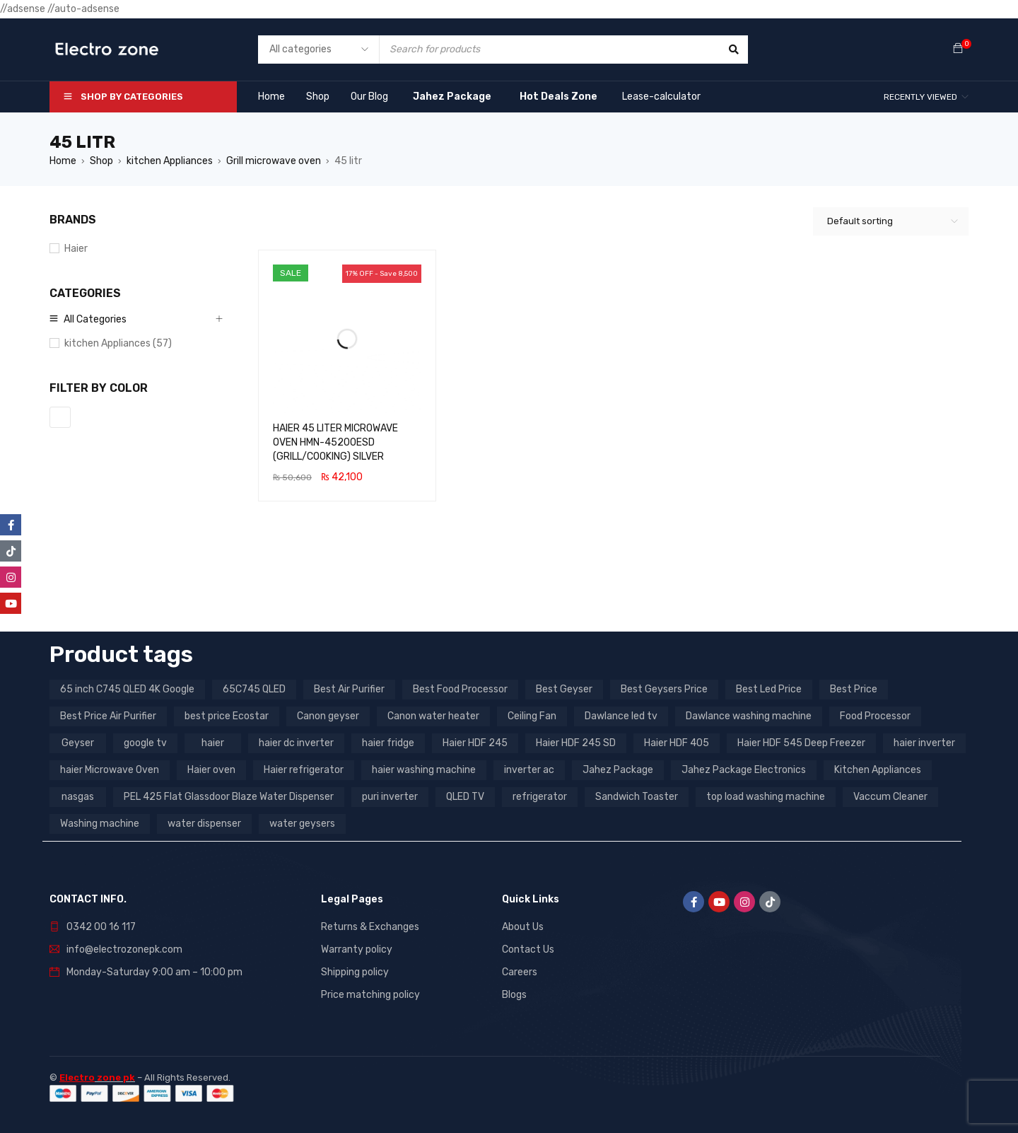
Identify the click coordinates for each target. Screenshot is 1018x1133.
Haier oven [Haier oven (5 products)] (211, 770)
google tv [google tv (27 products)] (145, 743)
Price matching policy (370, 995)
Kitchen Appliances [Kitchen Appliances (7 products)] (877, 770)
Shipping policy (355, 972)
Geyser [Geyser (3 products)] (78, 743)
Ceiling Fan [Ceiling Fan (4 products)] (532, 716)
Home (62, 161)
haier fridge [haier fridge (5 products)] (388, 743)
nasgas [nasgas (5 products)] (78, 797)
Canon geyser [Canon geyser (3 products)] (328, 716)
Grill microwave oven (273, 161)
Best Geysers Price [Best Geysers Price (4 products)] (664, 689)
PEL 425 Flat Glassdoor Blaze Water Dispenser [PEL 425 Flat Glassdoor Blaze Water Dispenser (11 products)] (229, 797)
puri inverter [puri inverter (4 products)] (390, 797)
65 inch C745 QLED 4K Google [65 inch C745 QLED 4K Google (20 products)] (127, 689)
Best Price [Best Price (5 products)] (853, 689)
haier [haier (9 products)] (212, 743)
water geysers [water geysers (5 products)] (302, 824)
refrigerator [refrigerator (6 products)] (540, 797)
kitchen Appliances (170, 161)
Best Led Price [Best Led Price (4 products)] (769, 689)
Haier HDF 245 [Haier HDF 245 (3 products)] (475, 743)
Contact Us (528, 949)
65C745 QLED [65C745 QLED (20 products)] (254, 689)
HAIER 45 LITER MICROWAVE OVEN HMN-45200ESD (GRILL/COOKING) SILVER (335, 442)
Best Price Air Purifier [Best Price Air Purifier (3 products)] (108, 716)
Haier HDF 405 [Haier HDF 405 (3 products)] (676, 743)
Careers (519, 972)
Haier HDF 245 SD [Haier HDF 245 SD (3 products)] (576, 743)
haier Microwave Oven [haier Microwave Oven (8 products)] (109, 770)
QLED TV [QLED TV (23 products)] (465, 797)
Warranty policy (356, 949)
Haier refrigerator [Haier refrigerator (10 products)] (304, 770)
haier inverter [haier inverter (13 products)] (924, 743)
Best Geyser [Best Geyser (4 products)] (564, 689)
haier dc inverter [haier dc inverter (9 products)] (296, 743)
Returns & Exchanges (370, 927)
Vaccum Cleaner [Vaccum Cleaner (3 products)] (890, 797)
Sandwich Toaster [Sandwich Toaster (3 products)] (636, 797)
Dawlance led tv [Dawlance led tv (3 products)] (621, 716)
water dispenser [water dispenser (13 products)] (204, 824)
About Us (523, 927)
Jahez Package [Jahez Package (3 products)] (618, 770)
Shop (101, 161)
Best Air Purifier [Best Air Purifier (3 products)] (349, 689)
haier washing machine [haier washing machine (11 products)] (424, 770)
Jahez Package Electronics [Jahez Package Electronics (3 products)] (743, 770)
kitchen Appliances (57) (118, 343)
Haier (76, 249)
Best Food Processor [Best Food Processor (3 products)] (460, 689)
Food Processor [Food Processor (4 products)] (875, 716)
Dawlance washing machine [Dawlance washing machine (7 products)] (749, 716)
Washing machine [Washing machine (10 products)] (99, 824)
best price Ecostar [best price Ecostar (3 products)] (227, 716)
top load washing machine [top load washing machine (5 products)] (765, 797)
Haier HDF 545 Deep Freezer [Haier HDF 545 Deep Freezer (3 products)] (801, 743)
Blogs (514, 995)
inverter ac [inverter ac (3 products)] (529, 770)
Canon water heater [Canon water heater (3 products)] (433, 716)
